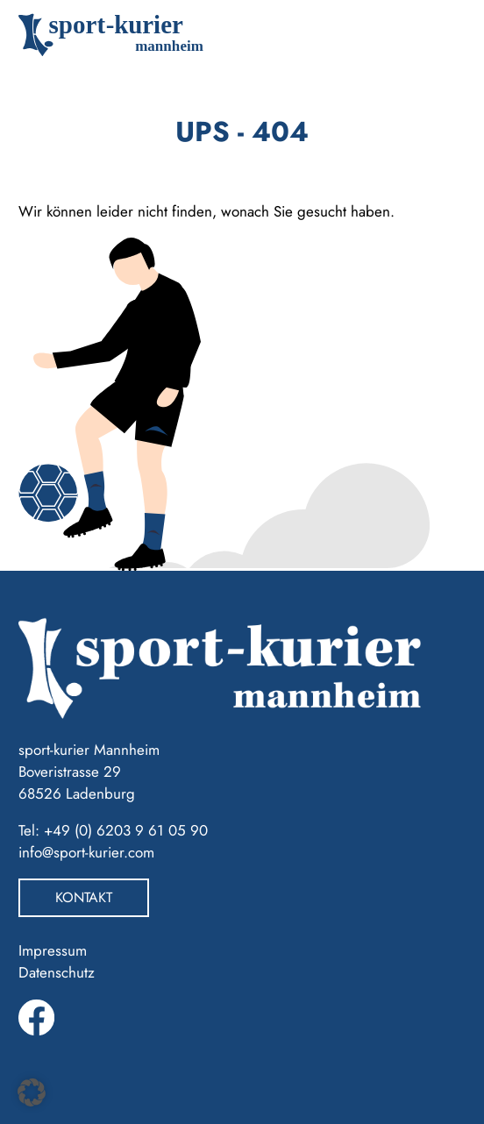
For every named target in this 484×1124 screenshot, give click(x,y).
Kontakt (83, 897)
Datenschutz (56, 972)
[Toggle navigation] (440, 35)
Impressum (52, 950)
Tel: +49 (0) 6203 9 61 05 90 (113, 830)
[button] (31, 1092)
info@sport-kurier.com (86, 852)
